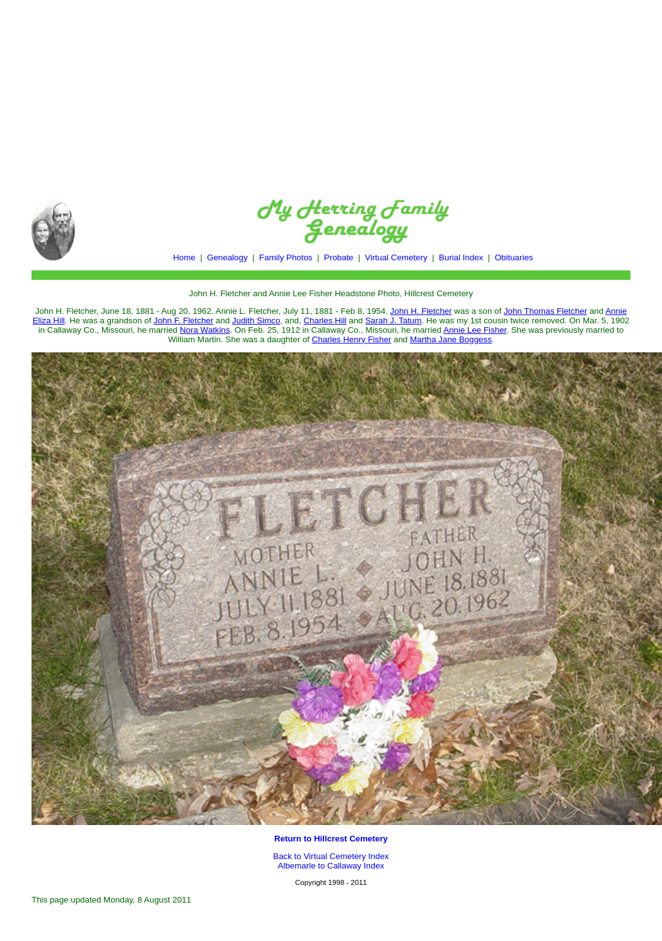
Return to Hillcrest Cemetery (331, 838)
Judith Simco (256, 320)
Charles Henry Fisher (352, 339)
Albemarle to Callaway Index (331, 865)
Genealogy (227, 257)
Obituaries (514, 257)
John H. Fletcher (421, 311)
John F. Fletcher (184, 320)
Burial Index (461, 257)
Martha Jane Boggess (451, 339)
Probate (339, 257)
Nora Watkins (205, 330)
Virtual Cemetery (396, 257)
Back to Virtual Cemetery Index (330, 856)
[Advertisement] (331, 93)
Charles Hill (324, 320)
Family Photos (285, 257)
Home (184, 257)
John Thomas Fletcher (545, 311)
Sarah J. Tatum (393, 320)
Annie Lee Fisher (474, 330)
